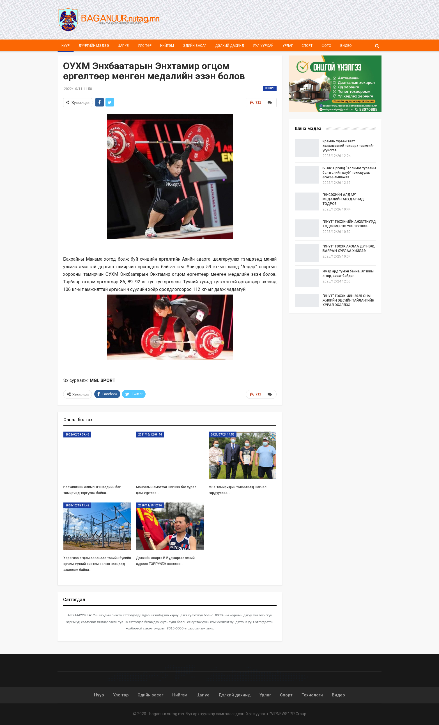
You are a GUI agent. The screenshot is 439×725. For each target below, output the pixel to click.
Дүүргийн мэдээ (94, 46)
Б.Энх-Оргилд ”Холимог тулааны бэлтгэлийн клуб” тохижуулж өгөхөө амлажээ (349, 172)
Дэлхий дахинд (229, 46)
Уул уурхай (263, 46)
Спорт (307, 46)
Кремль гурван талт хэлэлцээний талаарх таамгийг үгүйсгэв (348, 145)
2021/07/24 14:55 (223, 434)
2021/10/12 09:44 (150, 434)
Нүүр (65, 46)
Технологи (312, 695)
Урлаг (287, 46)
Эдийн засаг (194, 46)
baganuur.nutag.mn (166, 714)
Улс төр (144, 46)
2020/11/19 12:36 (150, 505)
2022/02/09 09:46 (77, 434)
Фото (326, 46)
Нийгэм (167, 46)
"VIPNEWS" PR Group (288, 714)
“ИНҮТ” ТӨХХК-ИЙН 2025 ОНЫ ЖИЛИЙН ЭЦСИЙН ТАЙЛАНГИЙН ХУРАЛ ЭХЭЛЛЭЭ (348, 300)
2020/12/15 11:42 (77, 505)
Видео (346, 46)
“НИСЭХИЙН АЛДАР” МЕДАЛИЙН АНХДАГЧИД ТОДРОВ (343, 199)
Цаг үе (123, 46)
